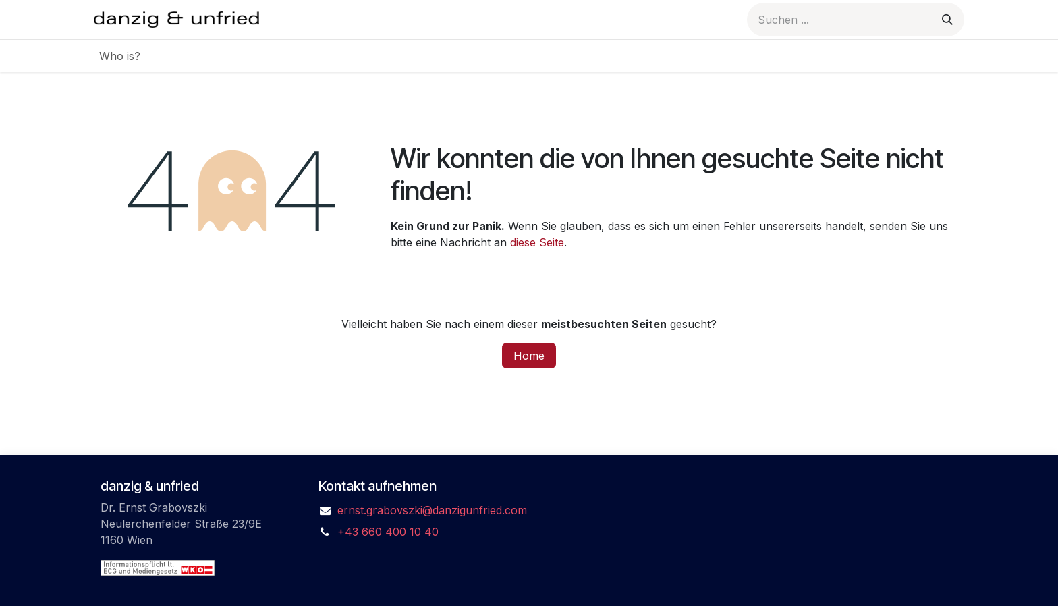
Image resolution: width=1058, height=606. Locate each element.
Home (529, 355)
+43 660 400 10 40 (388, 532)
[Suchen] (947, 19)
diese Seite (537, 242)
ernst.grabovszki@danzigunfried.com (432, 510)
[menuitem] (120, 56)
